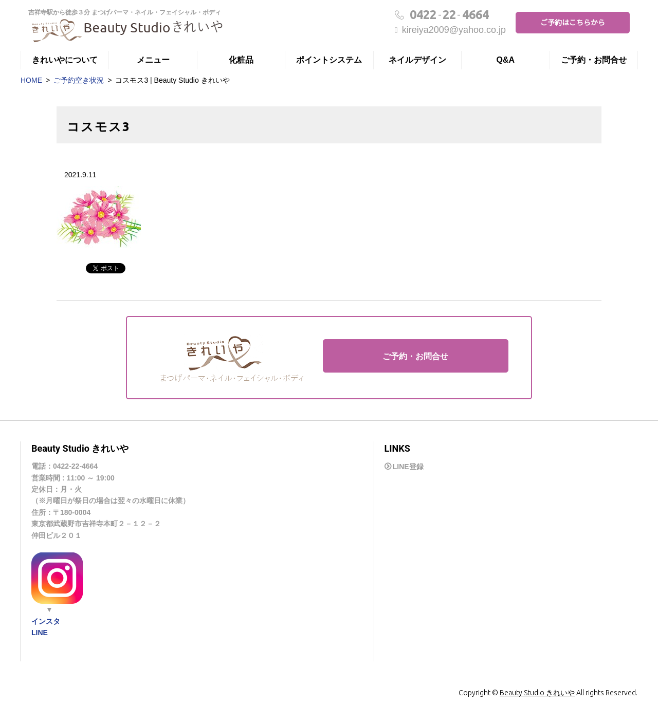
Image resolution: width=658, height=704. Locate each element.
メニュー (153, 59)
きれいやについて (65, 59)
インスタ (45, 621)
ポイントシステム (329, 59)
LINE (39, 632)
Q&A (506, 59)
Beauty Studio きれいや (537, 693)
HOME (31, 80)
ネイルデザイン (417, 59)
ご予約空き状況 (78, 80)
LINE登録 (408, 466)
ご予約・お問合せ (594, 59)
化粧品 (241, 59)
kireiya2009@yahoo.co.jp (450, 30)
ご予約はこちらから (572, 22)
